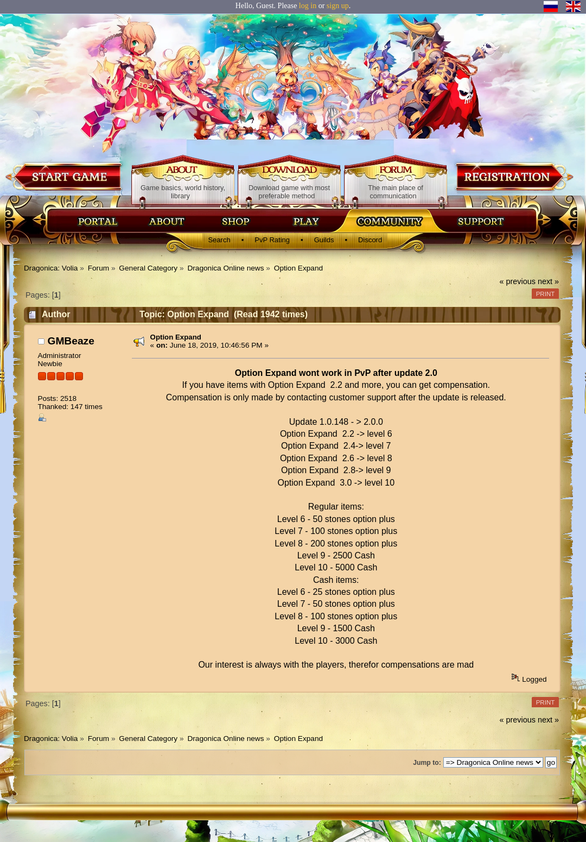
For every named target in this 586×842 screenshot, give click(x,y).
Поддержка (480, 221)
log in (307, 6)
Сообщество (389, 221)
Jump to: (427, 762)
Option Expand (175, 337)
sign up (338, 6)
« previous (518, 281)
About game (183, 170)
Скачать (307, 221)
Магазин (236, 221)
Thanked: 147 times (69, 407)
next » (548, 281)
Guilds (324, 240)
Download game (65, 176)
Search (219, 240)
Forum (396, 170)
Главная (97, 221)
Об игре (167, 221)
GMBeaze (70, 341)
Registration (514, 176)
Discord (370, 240)
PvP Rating (272, 240)
